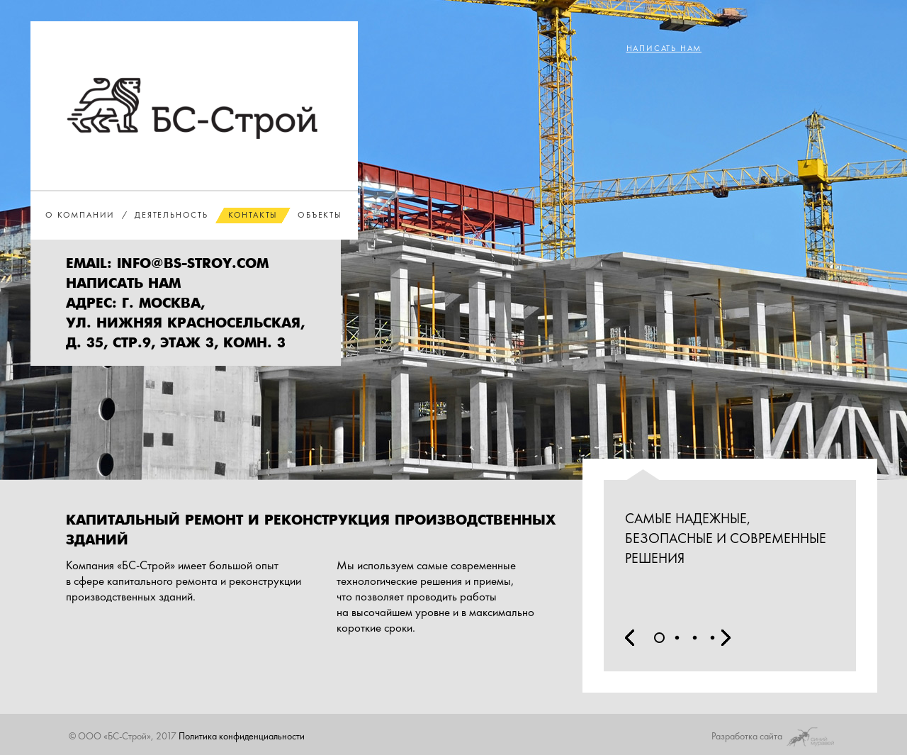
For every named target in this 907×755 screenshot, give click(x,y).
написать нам (123, 284)
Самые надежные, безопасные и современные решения (725, 538)
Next (726, 638)
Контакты (253, 215)
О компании (80, 215)
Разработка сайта (775, 735)
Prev (629, 638)
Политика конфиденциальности (242, 736)
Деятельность (171, 215)
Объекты (320, 215)
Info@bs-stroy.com (193, 264)
